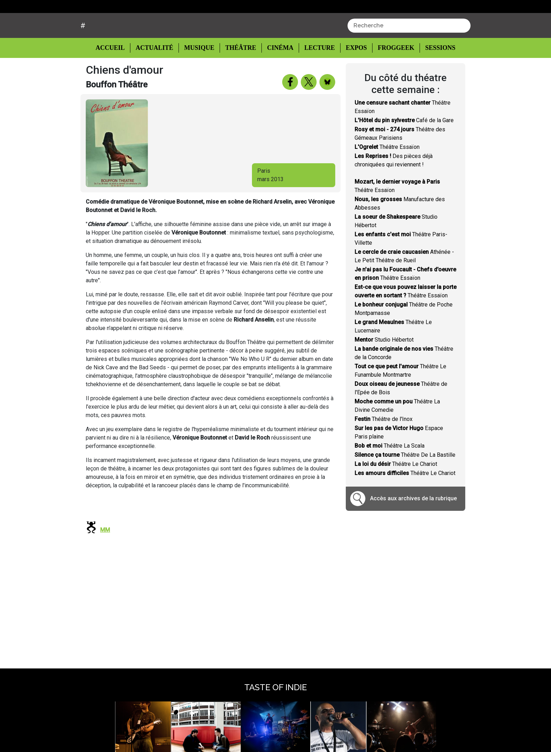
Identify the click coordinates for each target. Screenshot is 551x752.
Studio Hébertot (384, 366)
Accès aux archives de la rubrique (413, 525)
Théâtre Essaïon (387, 173)
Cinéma (278, 74)
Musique (199, 74)
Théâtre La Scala (389, 472)
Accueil (115, 74)
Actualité (155, 74)
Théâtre (240, 74)
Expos (352, 74)
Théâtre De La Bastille (405, 481)
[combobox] (409, 52)
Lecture (316, 74)
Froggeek (391, 74)
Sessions (436, 74)
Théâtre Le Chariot (396, 490)
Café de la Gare (404, 146)
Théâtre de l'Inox (384, 445)
